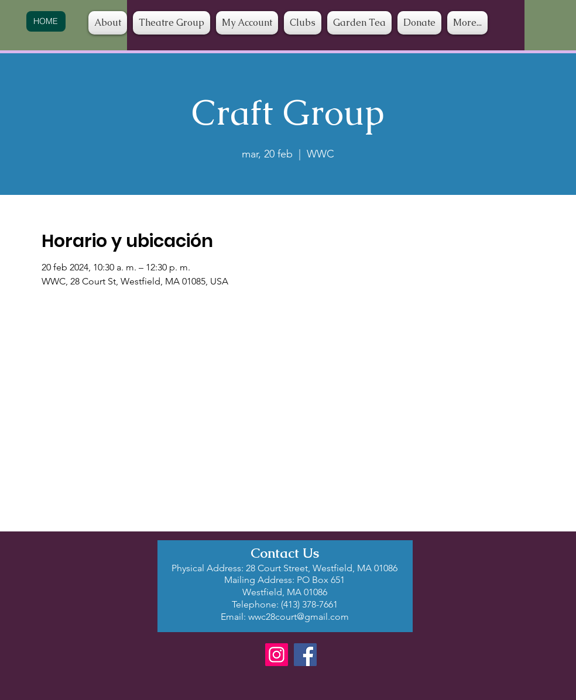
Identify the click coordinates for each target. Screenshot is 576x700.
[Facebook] (305, 654)
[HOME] (46, 21)
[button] (302, 23)
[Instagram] (276, 654)
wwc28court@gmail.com (298, 616)
